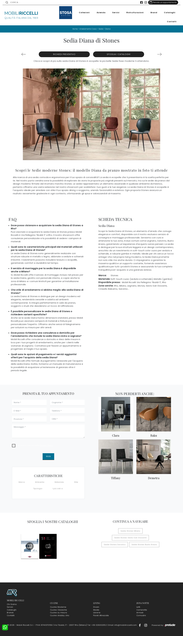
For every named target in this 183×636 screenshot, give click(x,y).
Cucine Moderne (58, 607)
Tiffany (115, 478)
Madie (96, 609)
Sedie (101, 29)
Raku (153, 435)
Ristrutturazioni (134, 12)
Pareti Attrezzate (101, 615)
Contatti (171, 21)
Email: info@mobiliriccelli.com (122, 625)
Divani (96, 607)
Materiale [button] (59, 482)
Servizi (115, 12)
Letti (138, 607)
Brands (10, 612)
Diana (108, 29)
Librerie (96, 612)
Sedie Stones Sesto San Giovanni (142, 530)
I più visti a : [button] (58, 488)
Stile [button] (76, 482)
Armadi (139, 612)
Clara (115, 435)
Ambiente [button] (39, 482)
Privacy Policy (46, 445)
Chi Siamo (12, 604)
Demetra (153, 478)
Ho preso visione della (35, 445)
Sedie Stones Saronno (115, 537)
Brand (153, 12)
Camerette (141, 609)
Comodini (141, 615)
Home (74, 29)
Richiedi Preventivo (64, 54)
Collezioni (83, 12)
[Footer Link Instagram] (145, 625)
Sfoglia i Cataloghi (118, 54)
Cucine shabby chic (59, 615)
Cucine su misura (58, 612)
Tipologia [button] (37, 488)
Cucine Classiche (58, 609)
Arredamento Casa (88, 29)
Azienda (100, 12)
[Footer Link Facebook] (140, 625)
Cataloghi (168, 12)
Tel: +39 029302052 (97, 625)
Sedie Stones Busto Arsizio (143, 537)
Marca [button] (22, 482)
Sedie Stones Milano (112, 530)
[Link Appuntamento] (162, 2)
